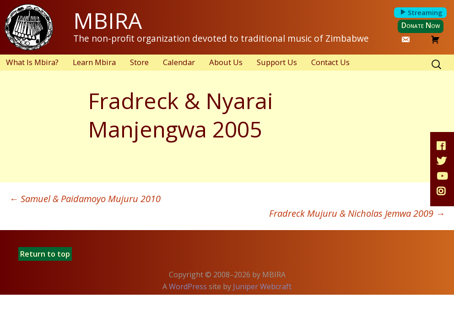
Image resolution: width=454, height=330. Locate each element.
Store (139, 62)
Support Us (277, 62)
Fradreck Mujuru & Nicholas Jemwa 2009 (357, 213)
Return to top (45, 254)
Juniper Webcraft (262, 286)
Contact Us (330, 62)
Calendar (179, 62)
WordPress (188, 286)
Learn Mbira (94, 62)
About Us (226, 62)
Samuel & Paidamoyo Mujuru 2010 (85, 198)
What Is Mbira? (32, 62)
